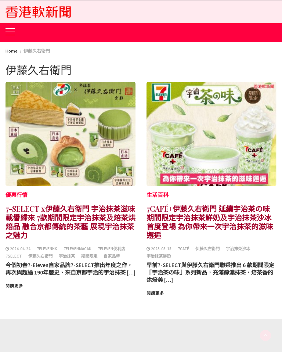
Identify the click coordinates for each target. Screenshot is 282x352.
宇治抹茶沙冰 (238, 248)
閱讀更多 (14, 285)
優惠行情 (17, 194)
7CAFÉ (183, 248)
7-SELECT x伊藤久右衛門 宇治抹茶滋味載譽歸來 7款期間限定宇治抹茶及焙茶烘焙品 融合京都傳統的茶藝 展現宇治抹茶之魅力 (70, 222)
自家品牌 (112, 256)
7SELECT (14, 256)
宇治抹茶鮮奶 (159, 256)
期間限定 (89, 256)
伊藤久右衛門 (40, 256)
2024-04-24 (20, 248)
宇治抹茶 (67, 256)
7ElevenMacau (77, 248)
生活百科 (158, 194)
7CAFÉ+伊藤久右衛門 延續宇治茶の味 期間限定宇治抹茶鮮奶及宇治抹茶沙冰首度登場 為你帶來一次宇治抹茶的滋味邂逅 (210, 222)
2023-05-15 (161, 248)
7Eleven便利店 (111, 248)
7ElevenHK (47, 248)
